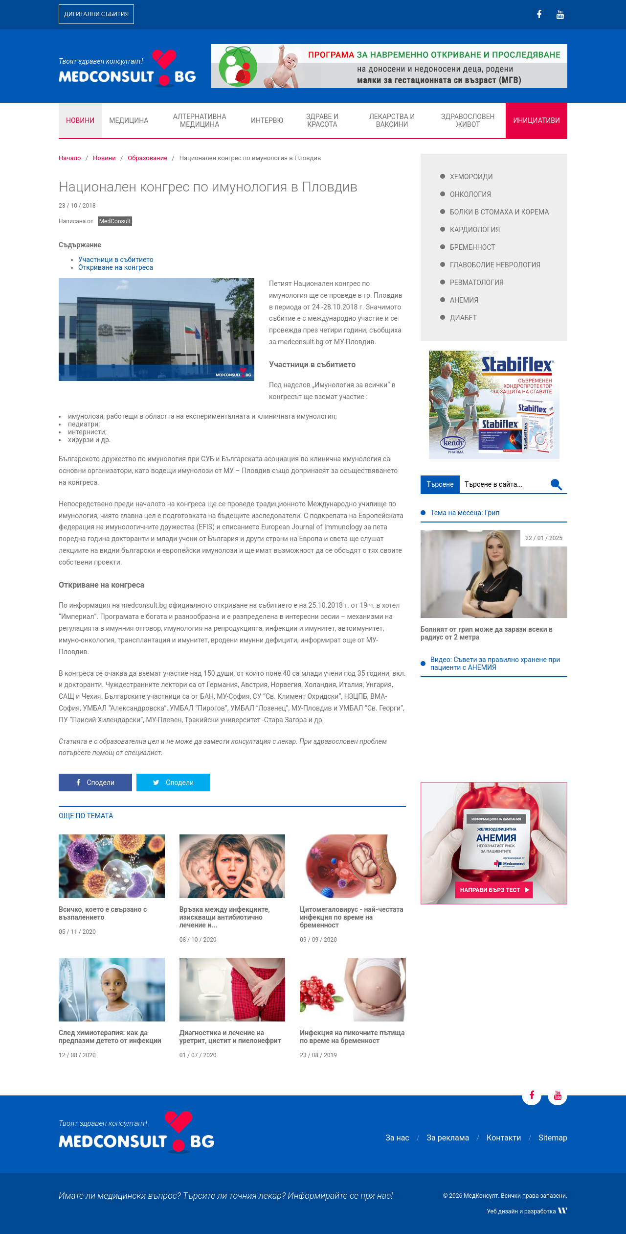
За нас (397, 1137)
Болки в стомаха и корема (499, 212)
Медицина (128, 120)
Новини (80, 120)
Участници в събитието (116, 259)
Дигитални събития (96, 14)
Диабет (463, 318)
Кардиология (475, 230)
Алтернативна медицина (199, 120)
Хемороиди (471, 177)
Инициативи (536, 120)
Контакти (504, 1137)
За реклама (448, 1137)
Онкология (470, 194)
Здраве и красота (322, 120)
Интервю (267, 120)
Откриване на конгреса (115, 267)
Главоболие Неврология (495, 265)
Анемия (464, 300)
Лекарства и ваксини (392, 120)
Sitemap (552, 1137)
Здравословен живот (468, 120)
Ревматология (477, 282)
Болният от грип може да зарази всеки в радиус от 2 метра (487, 633)
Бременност (472, 247)
